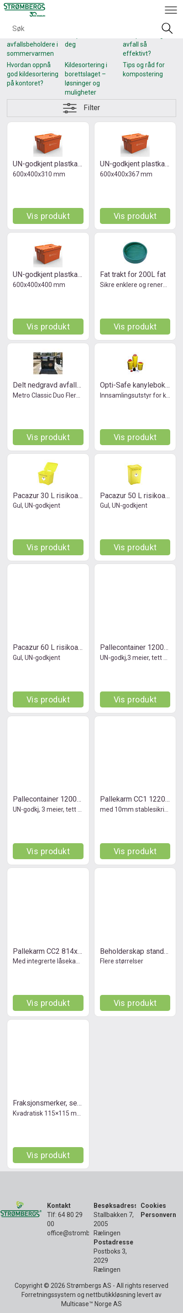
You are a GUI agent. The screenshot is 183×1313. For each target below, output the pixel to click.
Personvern (158, 1214)
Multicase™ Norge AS (91, 1304)
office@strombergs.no (79, 1233)
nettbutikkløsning (111, 1294)
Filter (92, 107)
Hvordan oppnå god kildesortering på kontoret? (32, 74)
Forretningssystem (48, 1294)
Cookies (153, 1205)
